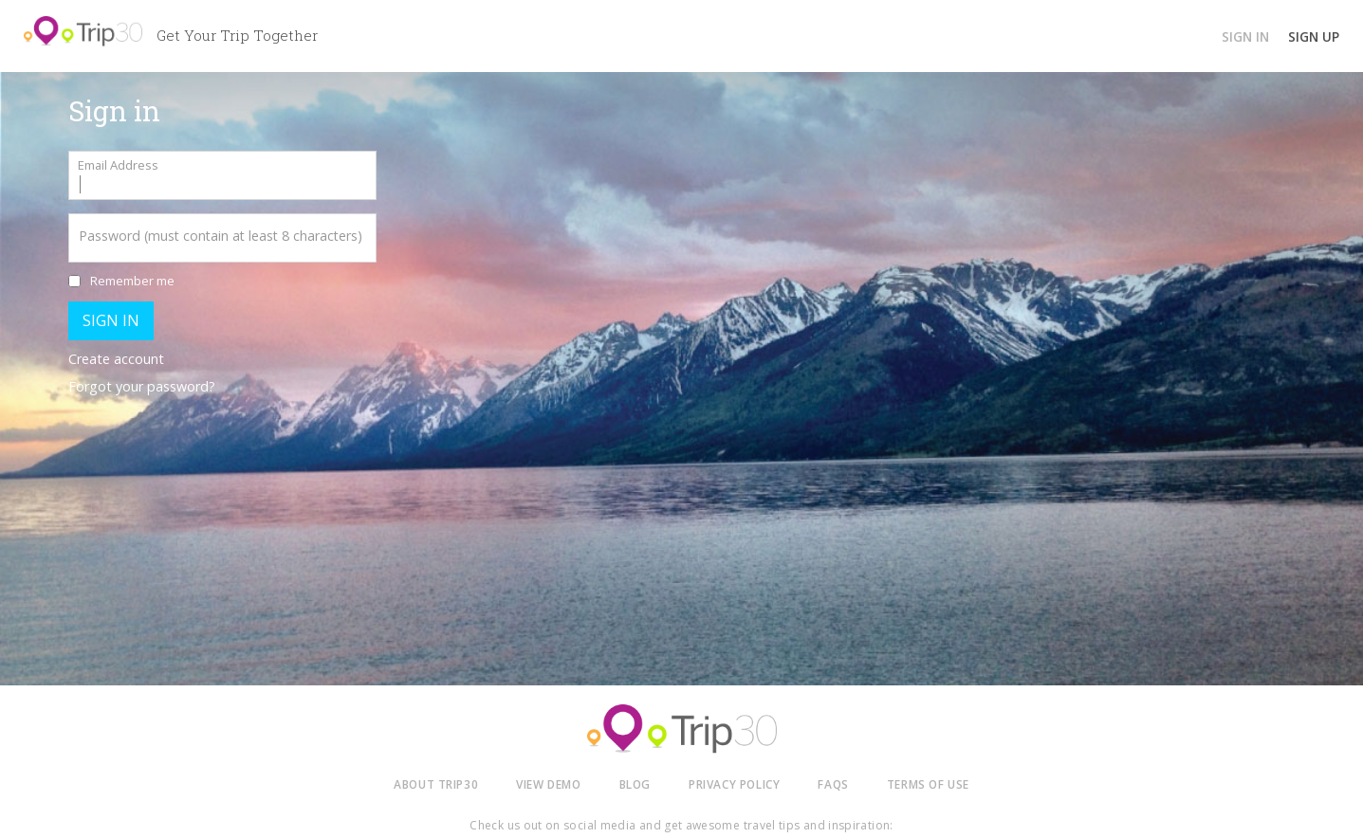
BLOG (635, 784)
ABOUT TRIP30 (436, 784)
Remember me (132, 280)
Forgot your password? (141, 386)
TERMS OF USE (928, 784)
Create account (116, 359)
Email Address (118, 164)
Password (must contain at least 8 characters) (220, 236)
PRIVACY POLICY (734, 784)
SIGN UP (1313, 36)
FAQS (833, 784)
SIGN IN (1245, 36)
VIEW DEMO (548, 784)
